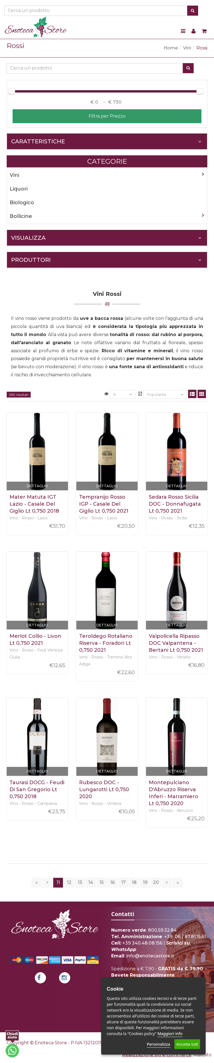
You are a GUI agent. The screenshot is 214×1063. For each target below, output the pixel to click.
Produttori (106, 259)
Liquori (19, 189)
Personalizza (158, 1044)
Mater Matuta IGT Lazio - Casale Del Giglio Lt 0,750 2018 (34, 504)
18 (134, 882)
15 (101, 882)
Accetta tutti (187, 1044)
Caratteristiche (106, 141)
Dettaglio (37, 486)
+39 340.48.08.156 (142, 943)
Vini (187, 48)
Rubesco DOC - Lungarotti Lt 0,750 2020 (104, 789)
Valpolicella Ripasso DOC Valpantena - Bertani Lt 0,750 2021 (176, 643)
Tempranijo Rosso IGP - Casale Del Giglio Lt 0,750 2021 (103, 504)
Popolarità (165, 394)
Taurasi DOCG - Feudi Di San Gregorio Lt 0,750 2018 (36, 789)
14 (90, 882)
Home (171, 48)
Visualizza (106, 237)
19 (145, 882)
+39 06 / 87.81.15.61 (185, 936)
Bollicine (21, 216)
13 (80, 882)
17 (123, 882)
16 (112, 882)
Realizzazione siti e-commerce (156, 1054)
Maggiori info (170, 1033)
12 (69, 882)
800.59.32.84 (162, 930)
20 (156, 882)
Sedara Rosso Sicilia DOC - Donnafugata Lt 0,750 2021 (175, 504)
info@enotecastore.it (150, 956)
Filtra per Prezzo (107, 116)
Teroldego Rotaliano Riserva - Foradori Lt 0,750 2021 (105, 643)
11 (58, 882)
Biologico (22, 202)
